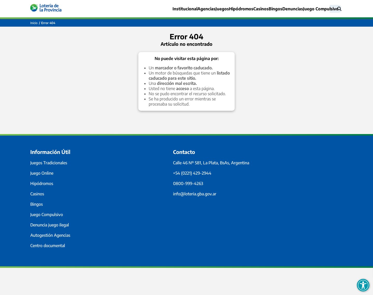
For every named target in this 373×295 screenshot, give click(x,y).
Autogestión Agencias (50, 235)
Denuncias (287, 8)
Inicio (34, 23)
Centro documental (47, 245)
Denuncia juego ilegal (49, 224)
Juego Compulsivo (46, 214)
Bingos (265, 8)
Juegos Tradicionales (48, 162)
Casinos (245, 8)
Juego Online (41, 173)
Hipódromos (41, 183)
